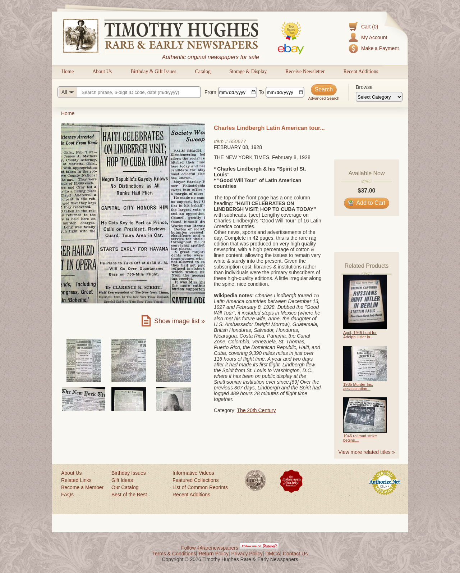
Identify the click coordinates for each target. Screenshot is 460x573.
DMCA (272, 553)
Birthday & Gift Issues (153, 71)
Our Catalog (124, 487)
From (210, 92)
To (261, 92)
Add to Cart (367, 203)
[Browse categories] (379, 97)
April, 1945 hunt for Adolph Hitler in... (360, 334)
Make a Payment (380, 48)
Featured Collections (195, 480)
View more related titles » (367, 452)
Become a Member (82, 487)
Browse (364, 87)
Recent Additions (360, 71)
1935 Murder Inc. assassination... (358, 386)
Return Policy (214, 553)
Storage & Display (248, 71)
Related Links (76, 480)
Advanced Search (323, 98)
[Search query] (129, 92)
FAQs (67, 494)
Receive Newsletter (305, 71)
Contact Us (295, 553)
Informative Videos (193, 473)
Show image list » (179, 321)
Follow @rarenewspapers (209, 548)
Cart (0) (369, 27)
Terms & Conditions (174, 553)
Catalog (203, 71)
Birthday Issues (128, 473)
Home (67, 71)
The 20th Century (256, 410)
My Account (374, 37)
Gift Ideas (122, 480)
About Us (102, 71)
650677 (237, 141)
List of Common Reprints (200, 487)
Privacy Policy (247, 553)
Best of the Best (129, 494)
